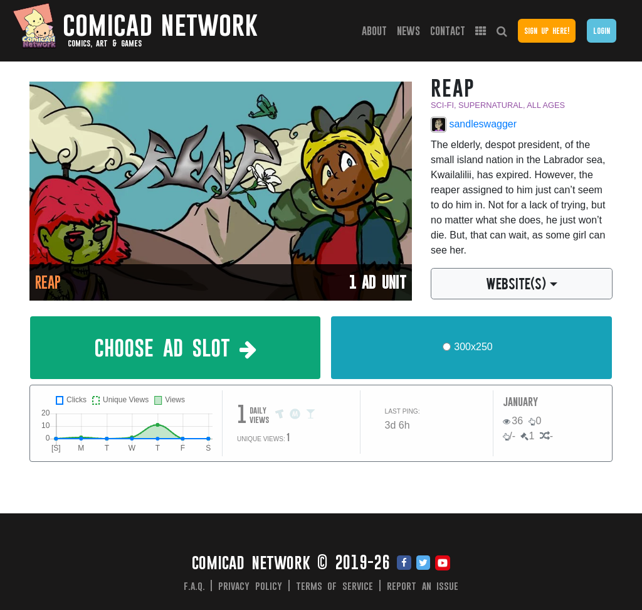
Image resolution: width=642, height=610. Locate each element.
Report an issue (423, 585)
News (408, 30)
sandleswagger (474, 124)
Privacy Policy (250, 585)
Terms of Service (335, 585)
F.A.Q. (194, 585)
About (374, 30)
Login (601, 30)
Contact (447, 30)
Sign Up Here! (546, 30)
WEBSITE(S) (516, 283)
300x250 (473, 346)
